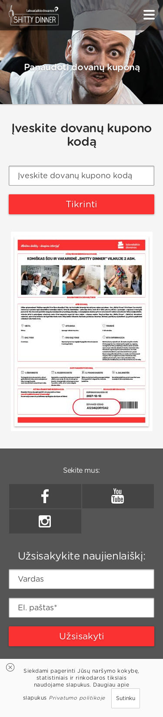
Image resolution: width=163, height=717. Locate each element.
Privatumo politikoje (77, 697)
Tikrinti (81, 204)
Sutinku (125, 698)
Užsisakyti (81, 636)
